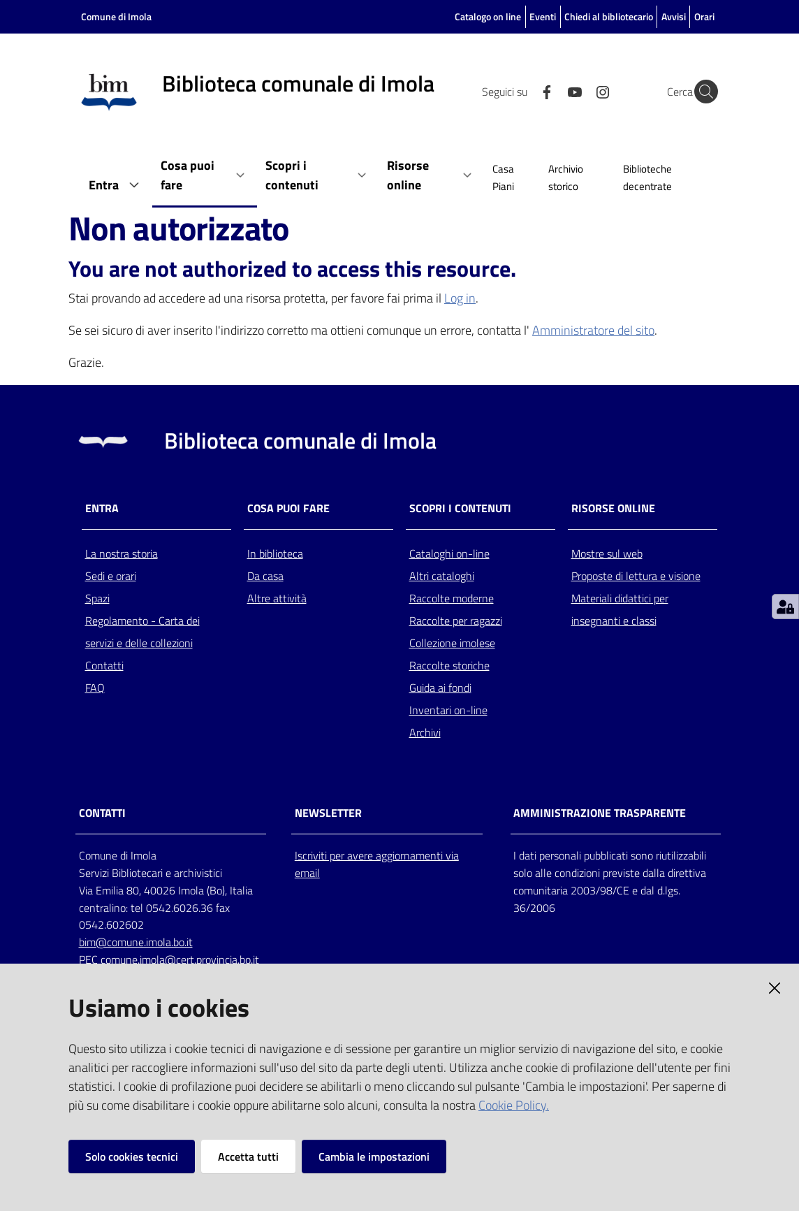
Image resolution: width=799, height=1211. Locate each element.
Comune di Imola (116, 16)
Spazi (97, 598)
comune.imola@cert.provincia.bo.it (180, 959)
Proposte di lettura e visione (636, 575)
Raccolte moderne (451, 598)
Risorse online (613, 508)
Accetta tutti (248, 1156)
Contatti (104, 665)
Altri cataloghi (441, 575)
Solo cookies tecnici (131, 1156)
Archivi (425, 732)
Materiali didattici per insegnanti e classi (619, 609)
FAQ (95, 687)
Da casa (265, 575)
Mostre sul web (607, 553)
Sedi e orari (110, 575)
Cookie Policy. (513, 1105)
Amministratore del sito (593, 330)
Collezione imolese (452, 642)
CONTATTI (102, 813)
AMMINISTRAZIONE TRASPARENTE (599, 813)
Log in (460, 298)
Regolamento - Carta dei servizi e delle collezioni (142, 631)
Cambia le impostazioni (374, 1156)
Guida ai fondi (440, 687)
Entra (102, 508)
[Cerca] (701, 91)
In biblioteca (275, 553)
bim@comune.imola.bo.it (136, 942)
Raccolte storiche (449, 665)
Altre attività (277, 598)
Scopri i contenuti (460, 508)
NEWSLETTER (328, 813)
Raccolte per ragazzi (455, 620)
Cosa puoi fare (288, 508)
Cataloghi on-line (449, 553)
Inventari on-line (448, 710)
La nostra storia (121, 553)
